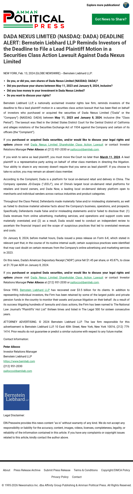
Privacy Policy (60, 477)
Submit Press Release (57, 470)
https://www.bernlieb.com (19, 361)
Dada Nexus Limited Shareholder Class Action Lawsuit (67, 144)
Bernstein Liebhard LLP (35, 290)
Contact (77, 477)
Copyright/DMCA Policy (115, 470)
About (6, 470)
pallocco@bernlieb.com (84, 149)
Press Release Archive (27, 470)
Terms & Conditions (86, 470)
